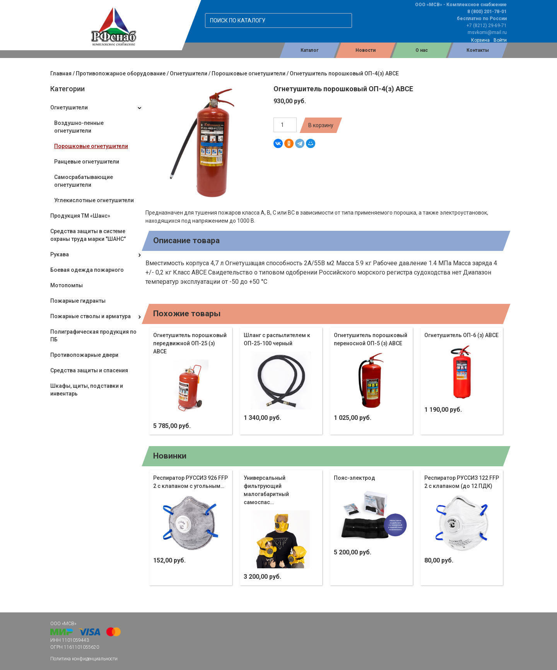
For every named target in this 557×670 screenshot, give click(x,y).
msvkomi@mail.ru (487, 32)
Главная (61, 73)
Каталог (309, 50)
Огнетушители (188, 73)
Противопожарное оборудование (121, 73)
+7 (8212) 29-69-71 (486, 25)
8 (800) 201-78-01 (487, 11)
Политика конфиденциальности (84, 658)
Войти (500, 40)
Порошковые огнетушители (248, 73)
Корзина (480, 40)
